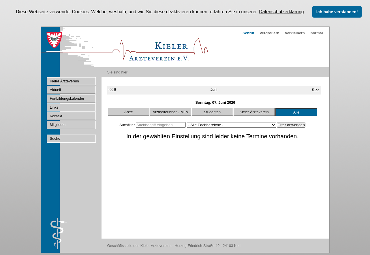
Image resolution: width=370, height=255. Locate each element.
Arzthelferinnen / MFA (170, 112)
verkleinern (295, 33)
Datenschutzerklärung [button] (281, 11)
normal (317, 33)
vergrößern (269, 33)
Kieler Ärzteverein (254, 112)
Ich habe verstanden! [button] (337, 12)
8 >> (315, 89)
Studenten (212, 112)
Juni (214, 89)
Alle (296, 112)
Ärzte (128, 112)
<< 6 (112, 89)
